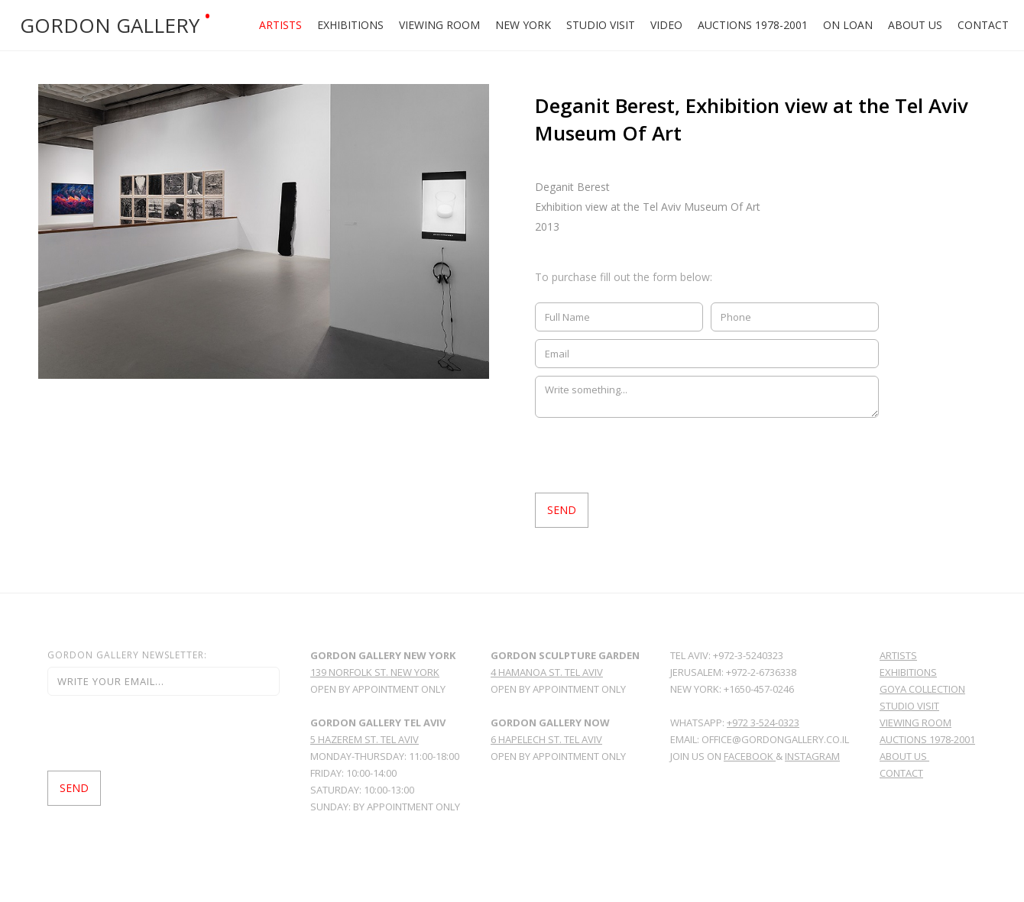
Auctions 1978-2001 (753, 25)
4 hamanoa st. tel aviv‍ (547, 672)
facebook (750, 756)
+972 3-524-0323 (763, 722)
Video (666, 25)
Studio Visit (600, 25)
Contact (983, 25)
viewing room (915, 722)
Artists (280, 25)
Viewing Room (439, 25)
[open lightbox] (263, 231)
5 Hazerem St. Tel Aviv (364, 739)
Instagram (812, 756)
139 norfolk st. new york (374, 672)
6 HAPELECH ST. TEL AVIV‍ (546, 739)
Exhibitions (350, 25)
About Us (915, 25)
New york (523, 25)
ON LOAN (848, 25)
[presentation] (651, 455)
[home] (122, 25)
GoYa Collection (922, 689)
